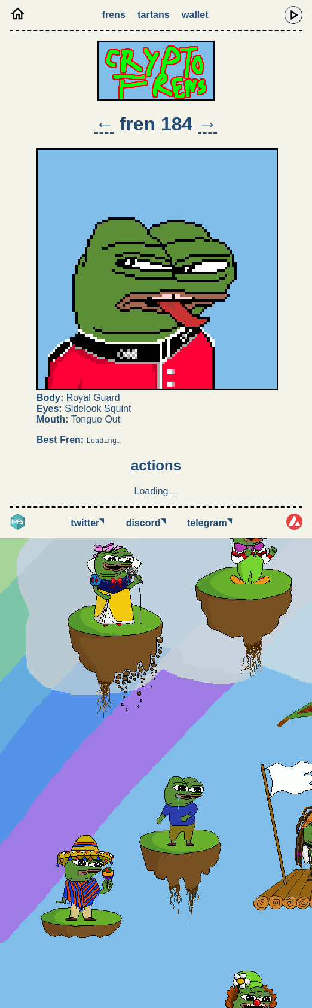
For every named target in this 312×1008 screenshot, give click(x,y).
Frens (114, 15)
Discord (146, 523)
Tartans (153, 15)
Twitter (87, 523)
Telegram (209, 523)
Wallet (195, 15)
